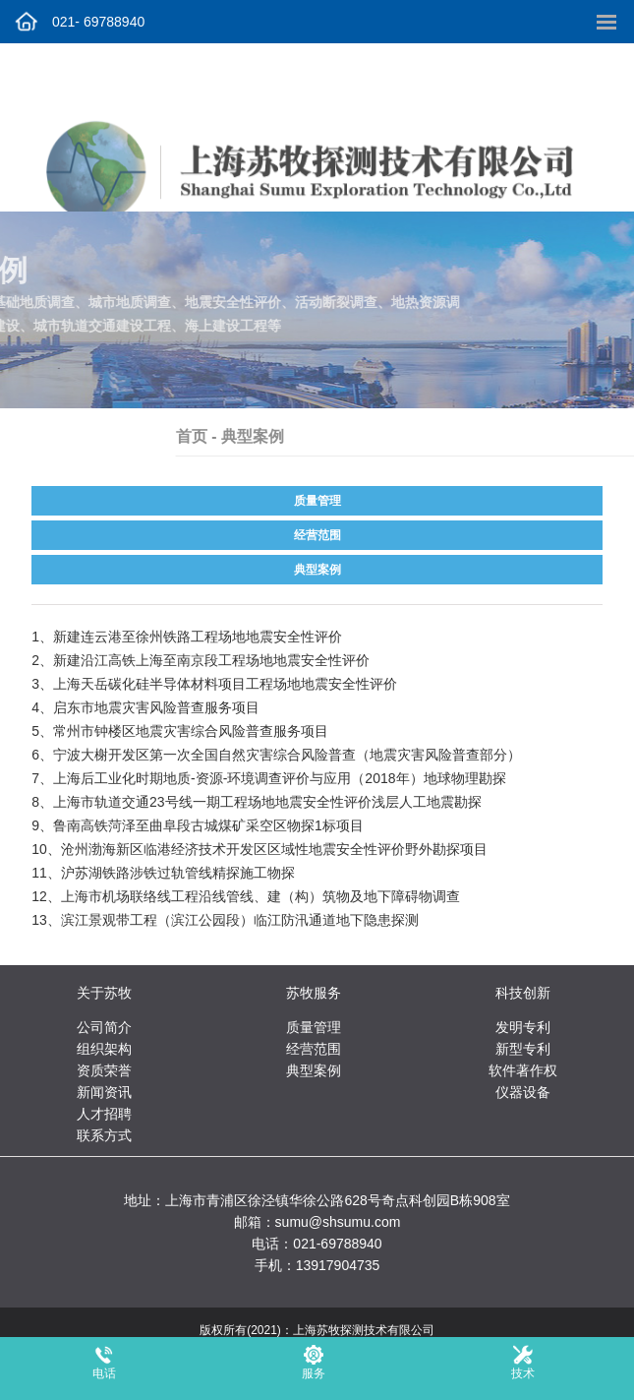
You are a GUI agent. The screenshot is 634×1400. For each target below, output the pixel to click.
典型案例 (317, 570)
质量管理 (317, 501)
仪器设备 (522, 1092)
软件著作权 (523, 1070)
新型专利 (522, 1049)
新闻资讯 (104, 1092)
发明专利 (522, 1027)
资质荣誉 (104, 1070)
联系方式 (104, 1135)
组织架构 (104, 1049)
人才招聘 (104, 1114)
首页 (229, 436)
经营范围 (317, 535)
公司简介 (104, 1027)
